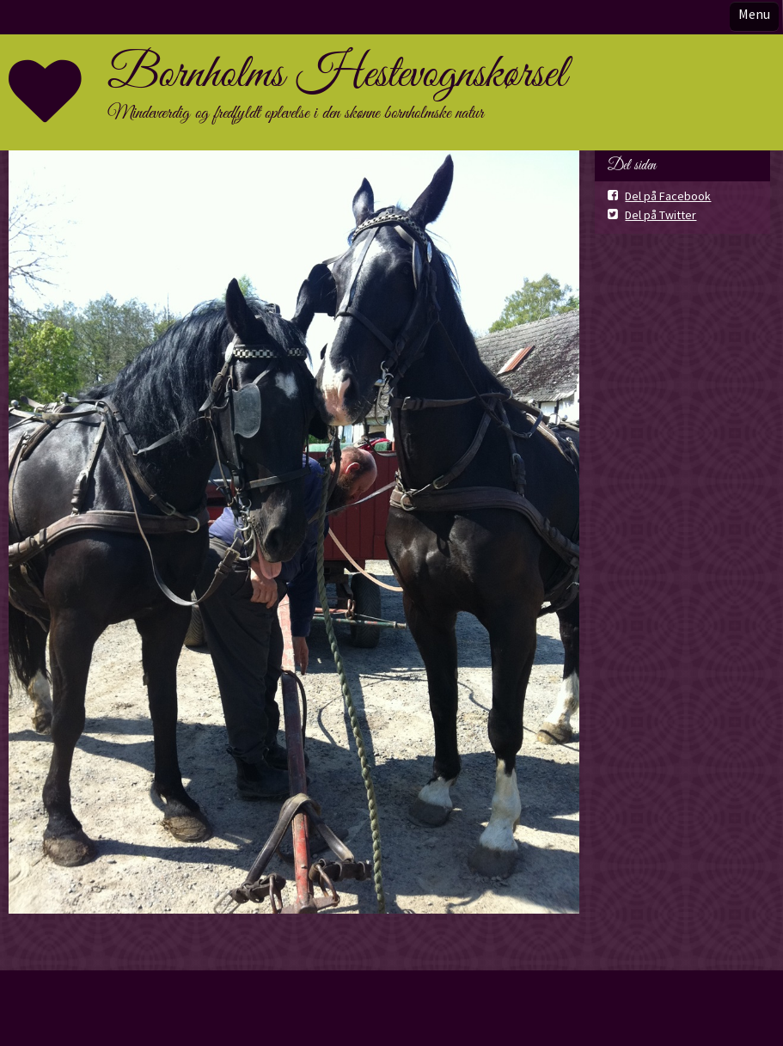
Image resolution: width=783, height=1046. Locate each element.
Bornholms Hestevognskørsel (336, 75)
